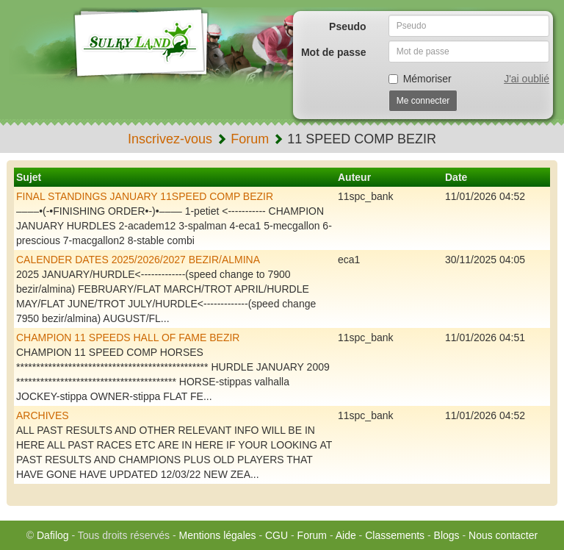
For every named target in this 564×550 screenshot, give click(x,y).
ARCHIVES (42, 415)
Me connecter (423, 101)
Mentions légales (217, 535)
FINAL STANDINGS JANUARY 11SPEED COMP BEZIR (144, 196)
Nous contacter (503, 535)
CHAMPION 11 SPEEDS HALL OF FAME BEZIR (127, 337)
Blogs (447, 535)
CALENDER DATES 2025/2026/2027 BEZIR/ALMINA (138, 259)
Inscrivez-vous (170, 139)
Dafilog (53, 535)
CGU (276, 535)
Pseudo (347, 26)
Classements (394, 535)
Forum (250, 139)
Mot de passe (333, 52)
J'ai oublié (526, 79)
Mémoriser (420, 79)
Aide (346, 535)
